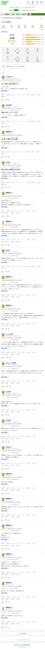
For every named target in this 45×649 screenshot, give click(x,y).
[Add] (41, 18)
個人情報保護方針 (26, 645)
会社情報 (16, 645)
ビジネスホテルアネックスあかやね (11, 18)
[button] (10, 77)
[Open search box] (3, 66)
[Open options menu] (20, 66)
